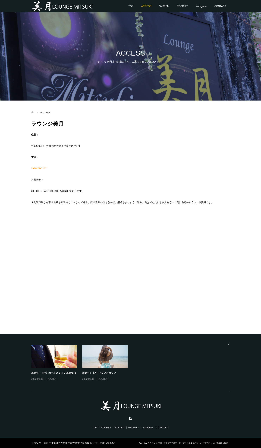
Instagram (201, 6)
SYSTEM (164, 6)
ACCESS (146, 6)
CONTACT (220, 6)
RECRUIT (182, 6)
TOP (131, 6)
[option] (133, 363)
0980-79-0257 (38, 168)
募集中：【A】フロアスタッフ (99, 372)
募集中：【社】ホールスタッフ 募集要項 (53, 372)
